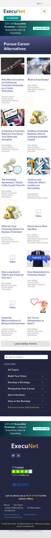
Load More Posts (25, 344)
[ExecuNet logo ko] (24, 443)
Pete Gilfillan (32, 85)
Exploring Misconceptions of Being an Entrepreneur (13, 320)
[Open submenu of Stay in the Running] (42, 401)
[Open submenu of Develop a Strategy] (42, 382)
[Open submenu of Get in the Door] (42, 395)
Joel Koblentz (32, 194)
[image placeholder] (12, 58)
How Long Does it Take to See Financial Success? (13, 275)
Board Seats (43, 198)
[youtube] (13, 455)
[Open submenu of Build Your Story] (42, 376)
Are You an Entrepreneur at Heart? (35, 320)
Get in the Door (42, 243)
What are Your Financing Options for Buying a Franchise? (13, 229)
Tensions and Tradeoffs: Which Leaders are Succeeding (36, 183)
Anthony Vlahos (8, 97)
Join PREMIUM (12, 18)
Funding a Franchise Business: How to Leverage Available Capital (37, 135)
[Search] (6, 357)
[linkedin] (18, 455)
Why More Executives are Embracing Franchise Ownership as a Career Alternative (13, 85)
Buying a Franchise (9, 193)
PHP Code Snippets (15, 531)
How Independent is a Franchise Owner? (38, 273)
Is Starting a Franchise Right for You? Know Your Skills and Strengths (13, 135)
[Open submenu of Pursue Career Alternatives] (42, 407)
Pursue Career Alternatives (7, 99)
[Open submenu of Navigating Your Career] (42, 389)
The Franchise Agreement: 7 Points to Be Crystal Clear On (13, 182)
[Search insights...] (26, 357)
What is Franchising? (38, 79)
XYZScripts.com (36, 531)
